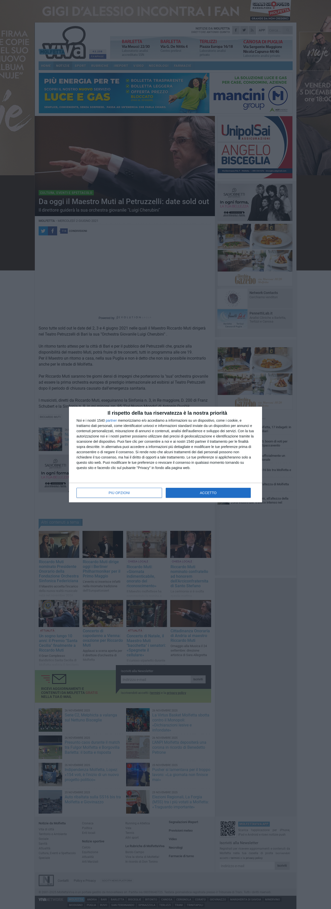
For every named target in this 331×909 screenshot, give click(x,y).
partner (111, 420)
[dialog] (165, 454)
